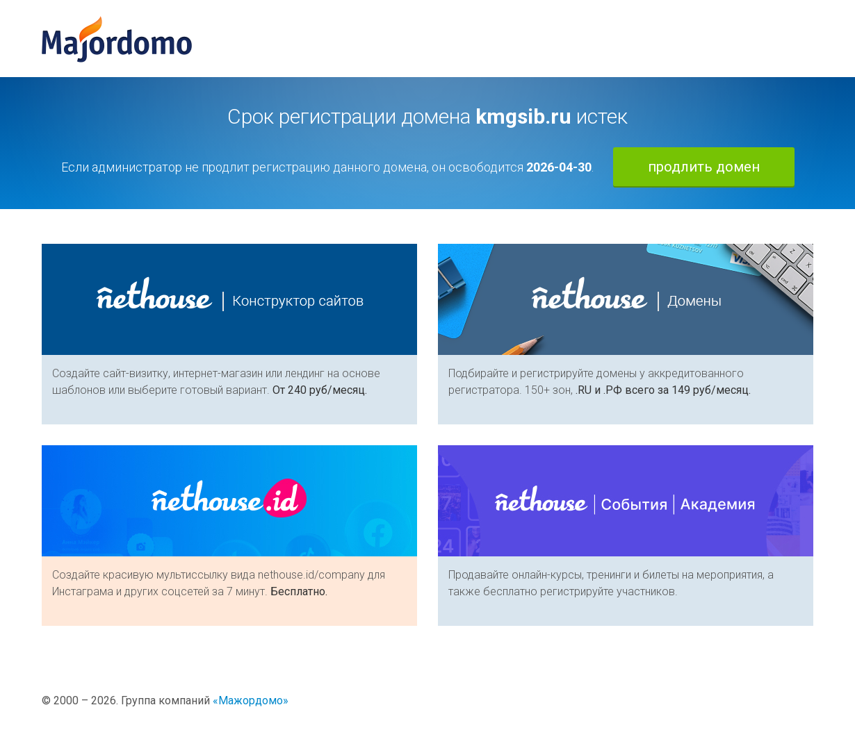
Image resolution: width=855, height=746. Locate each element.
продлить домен (704, 166)
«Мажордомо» (250, 700)
